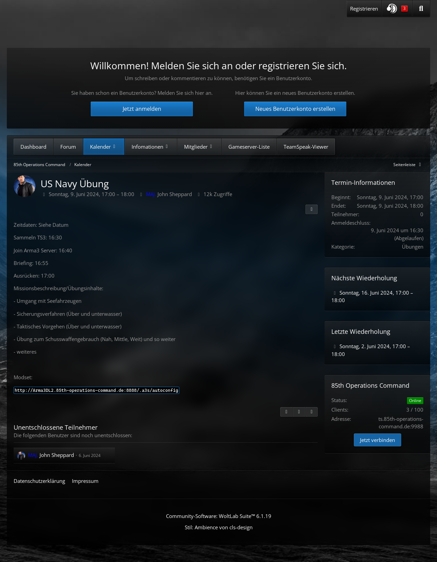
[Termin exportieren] (311, 412)
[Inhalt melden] (299, 412)
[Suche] (421, 8)
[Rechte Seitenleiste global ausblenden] (408, 164)
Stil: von (219, 527)
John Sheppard (169, 194)
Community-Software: (218, 516)
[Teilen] (311, 209)
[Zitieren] (286, 412)
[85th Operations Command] (78, 30)
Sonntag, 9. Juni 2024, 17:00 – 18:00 (91, 194)
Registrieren (364, 8)
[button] (397, 8)
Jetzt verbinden (377, 440)
